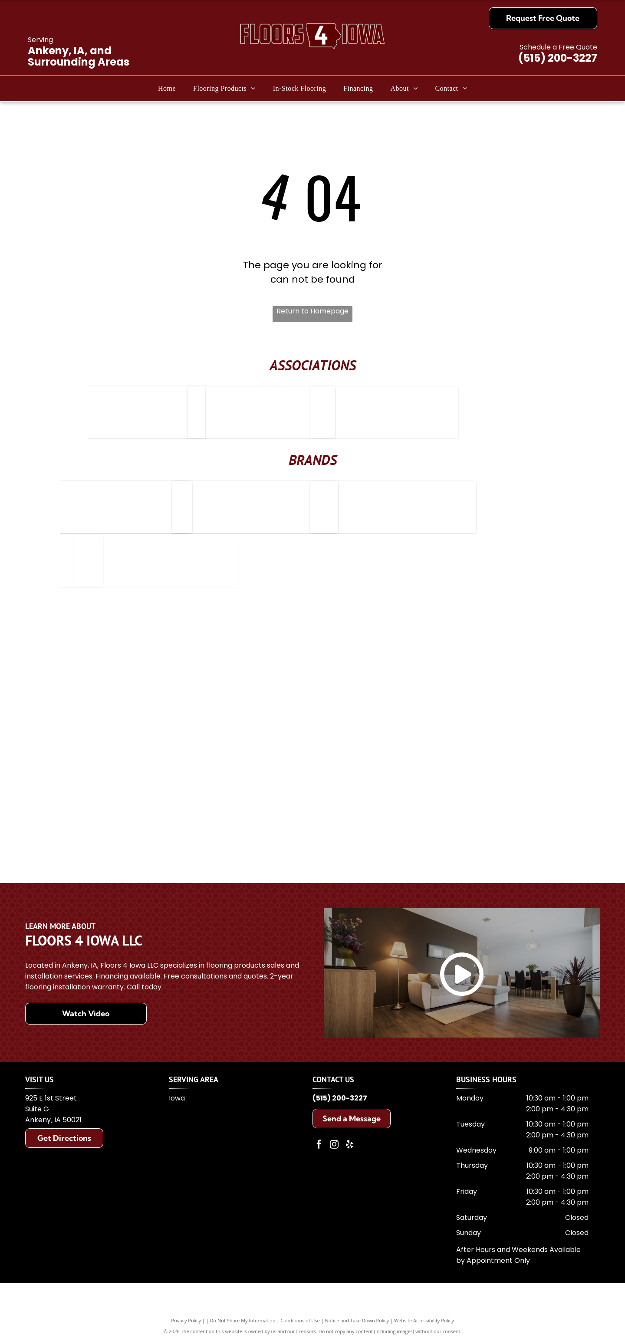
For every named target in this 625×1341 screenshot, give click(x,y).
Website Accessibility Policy (424, 1320)
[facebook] (319, 1145)
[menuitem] (166, 88)
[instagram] (334, 1145)
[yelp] (349, 1145)
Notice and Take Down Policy (357, 1320)
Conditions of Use (300, 1320)
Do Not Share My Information (243, 1320)
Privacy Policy (186, 1320)
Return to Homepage (312, 311)
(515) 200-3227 (557, 58)
